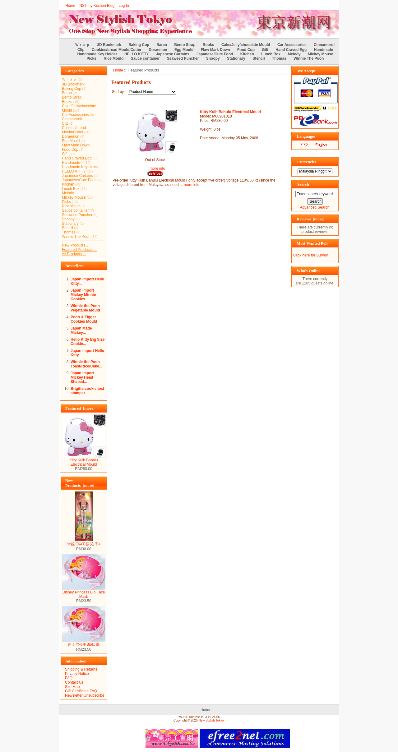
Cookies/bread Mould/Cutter (116, 50)
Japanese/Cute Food (215, 54)
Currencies (306, 161)
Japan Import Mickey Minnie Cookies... (83, 294)
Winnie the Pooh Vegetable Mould (85, 308)
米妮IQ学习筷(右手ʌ (83, 542)
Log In (123, 5)
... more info (155, 168)
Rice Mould (113, 58)
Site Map (72, 687)
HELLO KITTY (136, 54)
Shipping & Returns (81, 669)
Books (208, 45)
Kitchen (247, 54)
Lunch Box (270, 54)
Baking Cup (138, 45)
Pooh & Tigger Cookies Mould (84, 319)
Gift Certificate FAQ (81, 691)
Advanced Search (315, 207)
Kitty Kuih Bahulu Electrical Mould (83, 460)
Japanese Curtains (172, 54)
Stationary (236, 58)
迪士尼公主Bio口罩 (83, 643)
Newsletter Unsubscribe (84, 695)
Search (303, 184)
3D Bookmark (109, 45)
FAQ (68, 678)
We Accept (306, 70)
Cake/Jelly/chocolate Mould (245, 45)
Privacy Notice (77, 673)
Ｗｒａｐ (82, 45)
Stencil (258, 58)
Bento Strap (185, 45)
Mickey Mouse (320, 54)
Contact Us (74, 682)
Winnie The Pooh (309, 58)
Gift (265, 50)
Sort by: (119, 92)
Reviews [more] (310, 219)
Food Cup (246, 50)
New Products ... (75, 245)
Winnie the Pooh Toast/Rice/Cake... (86, 364)
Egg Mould (183, 50)
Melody (294, 54)
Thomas (279, 58)
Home (70, 5)
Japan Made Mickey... (81, 330)
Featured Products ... (79, 249)
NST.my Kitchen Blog (96, 5)
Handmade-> (73, 162)
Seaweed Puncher (183, 58)
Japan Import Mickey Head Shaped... (82, 377)
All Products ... (74, 254)
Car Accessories (292, 45)
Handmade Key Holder (97, 54)
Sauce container (145, 58)
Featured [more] (80, 408)
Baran (161, 45)
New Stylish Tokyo (211, 720)
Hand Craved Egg (291, 50)
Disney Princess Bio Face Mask (83, 593)
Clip (81, 50)
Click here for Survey (310, 255)
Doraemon (158, 50)
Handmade (323, 50)
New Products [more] (79, 483)
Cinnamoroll (325, 45)
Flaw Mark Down (215, 50)
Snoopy (213, 58)
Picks (91, 58)
